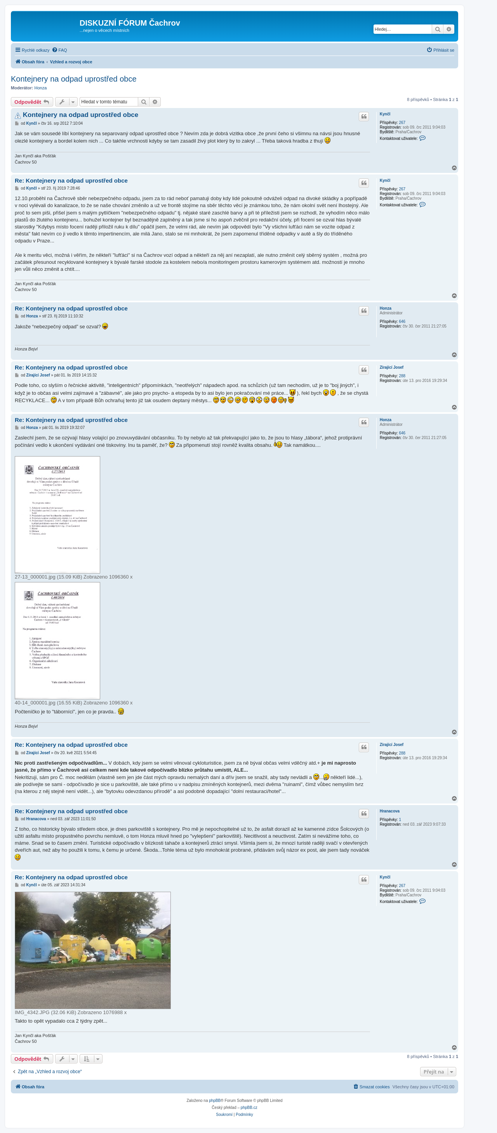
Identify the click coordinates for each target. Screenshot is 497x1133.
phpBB (215, 1100)
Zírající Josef (391, 367)
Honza (41, 87)
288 (402, 376)
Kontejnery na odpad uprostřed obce (74, 79)
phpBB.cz (249, 1107)
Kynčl (385, 114)
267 (402, 122)
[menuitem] (59, 50)
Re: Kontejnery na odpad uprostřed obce (71, 180)
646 (402, 321)
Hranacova (390, 811)
